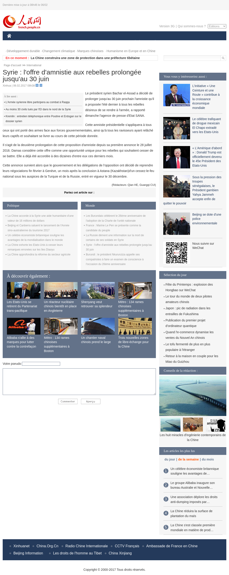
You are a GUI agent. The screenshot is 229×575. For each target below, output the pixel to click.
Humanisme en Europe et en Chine (130, 51)
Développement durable (23, 51)
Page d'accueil (12, 65)
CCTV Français (127, 546)
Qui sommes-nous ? (192, 26)
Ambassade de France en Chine (171, 546)
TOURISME (190, 42)
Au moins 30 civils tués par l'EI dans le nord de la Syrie (38, 109)
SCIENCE (93, 42)
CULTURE (113, 42)
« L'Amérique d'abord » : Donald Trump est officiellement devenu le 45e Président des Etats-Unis (207, 156)
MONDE (54, 42)
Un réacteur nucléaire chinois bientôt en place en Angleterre (60, 306)
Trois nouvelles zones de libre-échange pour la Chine (133, 342)
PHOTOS (210, 42)
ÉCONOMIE (34, 42)
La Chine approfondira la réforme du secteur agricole (39, 254)
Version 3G (167, 26)
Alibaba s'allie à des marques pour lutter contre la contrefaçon (21, 342)
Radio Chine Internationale (87, 546)
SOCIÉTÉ (133, 42)
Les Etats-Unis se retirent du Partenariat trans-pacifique (22, 306)
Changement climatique (58, 51)
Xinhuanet (21, 546)
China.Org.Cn (47, 546)
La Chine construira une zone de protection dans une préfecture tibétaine (85, 58)
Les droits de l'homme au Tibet (77, 553)
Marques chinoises (90, 51)
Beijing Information (28, 553)
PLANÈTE (153, 42)
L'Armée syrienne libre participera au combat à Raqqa (38, 102)
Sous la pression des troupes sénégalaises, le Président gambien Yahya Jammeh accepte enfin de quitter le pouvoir (192, 190)
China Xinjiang (120, 553)
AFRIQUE (73, 42)
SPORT (170, 42)
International (34, 65)
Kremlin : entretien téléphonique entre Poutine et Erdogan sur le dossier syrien (43, 119)
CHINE (14, 42)
